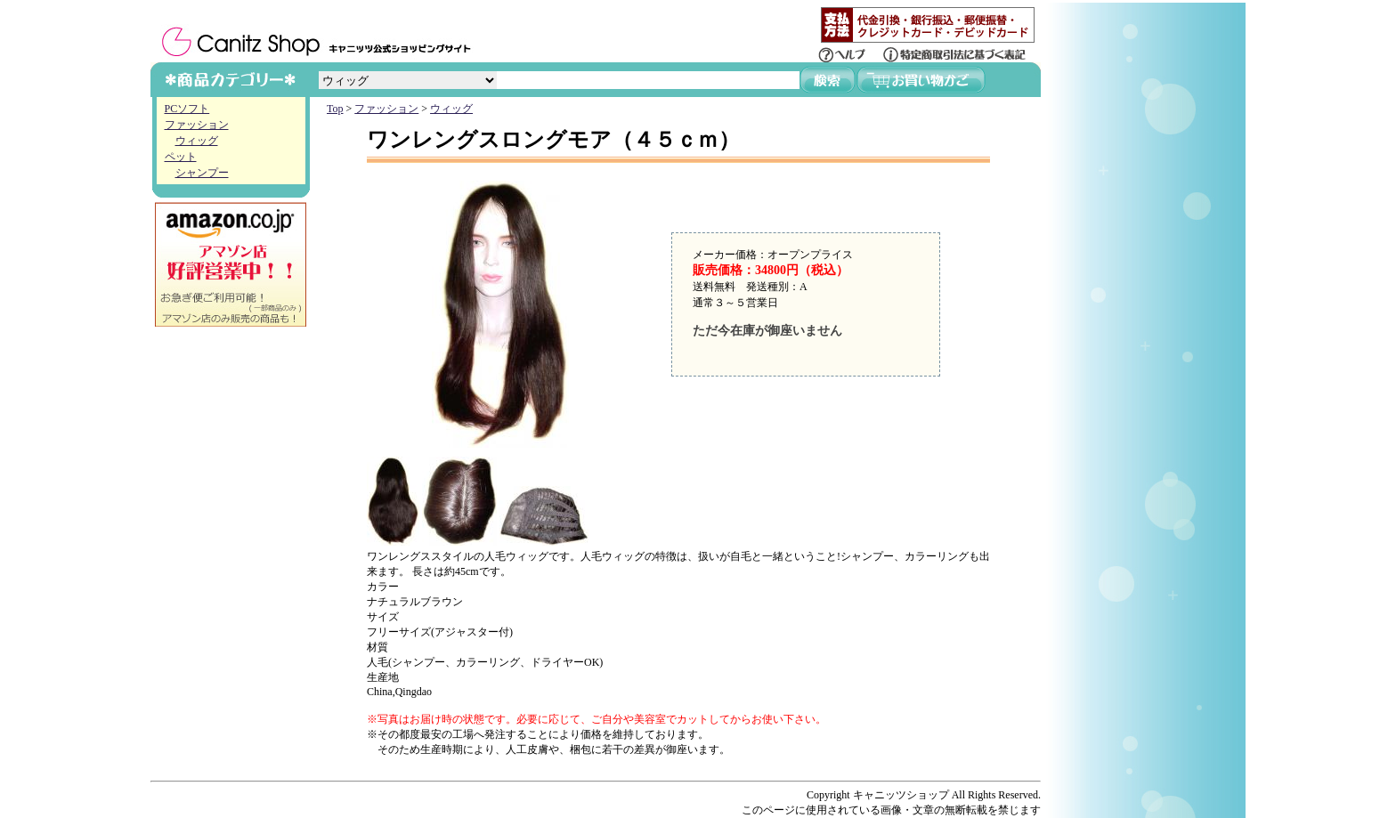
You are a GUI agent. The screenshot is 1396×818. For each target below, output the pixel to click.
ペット (181, 156)
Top (335, 108)
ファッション (197, 124)
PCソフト (187, 108)
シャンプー (202, 172)
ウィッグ (196, 140)
